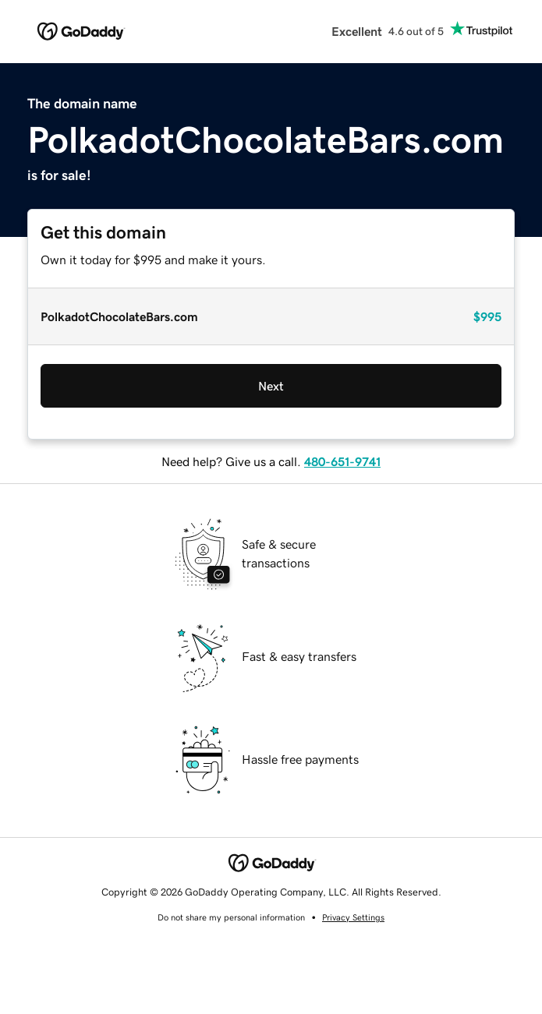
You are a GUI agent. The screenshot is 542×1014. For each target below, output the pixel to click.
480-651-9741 (342, 461)
